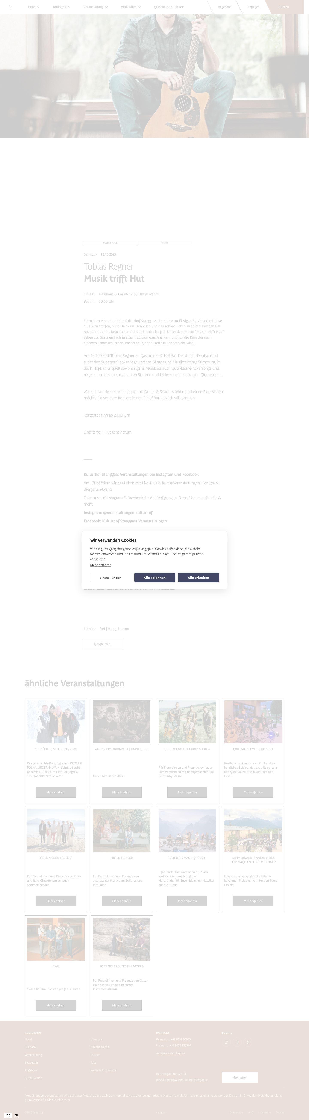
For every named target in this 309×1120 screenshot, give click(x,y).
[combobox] (8, 1115)
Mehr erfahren (100, 565)
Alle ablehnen (155, 577)
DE (8, 1115)
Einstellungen (111, 577)
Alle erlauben (198, 577)
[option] (16, 1115)
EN (16, 1115)
